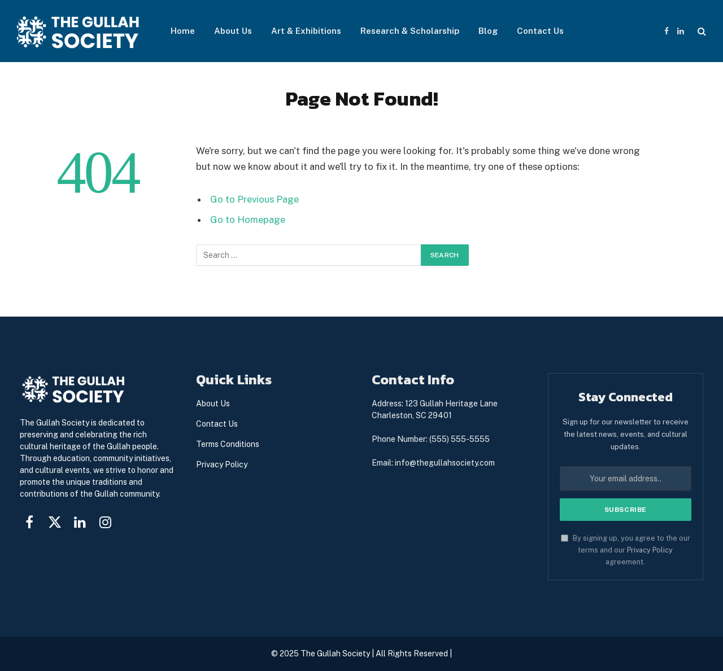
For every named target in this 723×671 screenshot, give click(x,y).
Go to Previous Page (254, 199)
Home (183, 31)
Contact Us (540, 31)
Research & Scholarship (409, 31)
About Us (233, 31)
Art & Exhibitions (306, 31)
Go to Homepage (247, 219)
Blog (488, 31)
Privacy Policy (650, 550)
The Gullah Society (335, 653)
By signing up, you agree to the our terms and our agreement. (625, 550)
